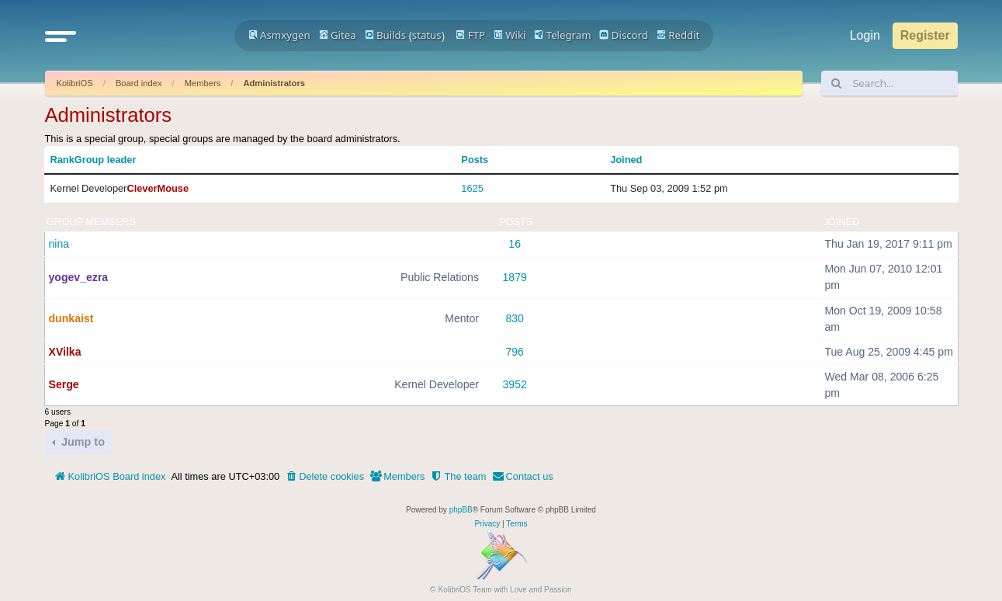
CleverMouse (158, 188)
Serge (64, 384)
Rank (62, 159)
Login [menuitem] (865, 35)
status (427, 35)
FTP (470, 35)
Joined (626, 159)
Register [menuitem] (925, 35)
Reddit (678, 35)
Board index (139, 83)
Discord (623, 35)
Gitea (337, 35)
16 (514, 244)
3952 (515, 384)
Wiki (510, 35)
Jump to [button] (81, 442)
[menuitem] (324, 477)
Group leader (106, 159)
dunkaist (71, 318)
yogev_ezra (79, 277)
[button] (60, 35)
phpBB (461, 509)
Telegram (562, 35)
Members (203, 83)
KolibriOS (75, 83)
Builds (385, 35)
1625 (472, 188)
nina (59, 244)
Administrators (274, 83)
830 (514, 318)
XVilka (65, 352)
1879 (515, 277)
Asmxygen (279, 35)
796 (514, 352)
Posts (474, 159)
